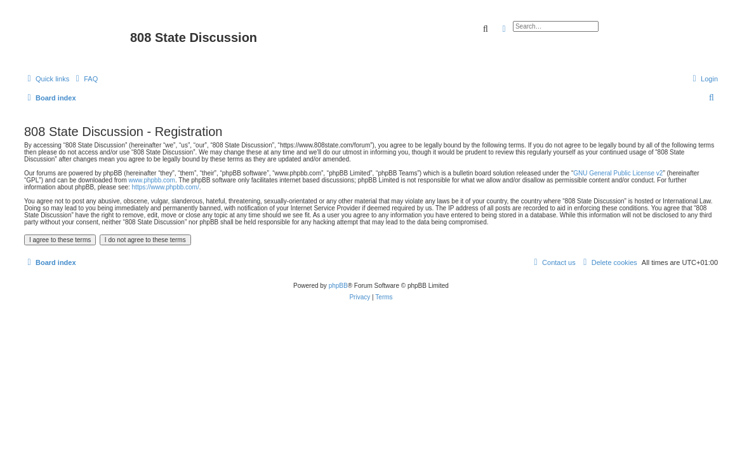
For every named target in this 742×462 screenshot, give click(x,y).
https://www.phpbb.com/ (165, 187)
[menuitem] (85, 78)
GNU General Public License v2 (618, 173)
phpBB (338, 285)
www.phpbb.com (152, 180)
